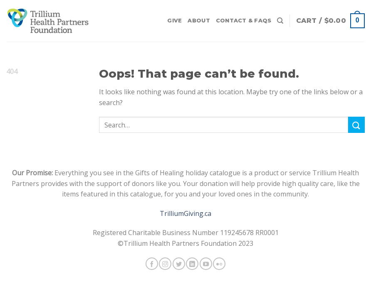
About (199, 20)
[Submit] (356, 125)
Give (174, 20)
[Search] (280, 21)
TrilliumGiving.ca (185, 213)
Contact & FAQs (244, 20)
